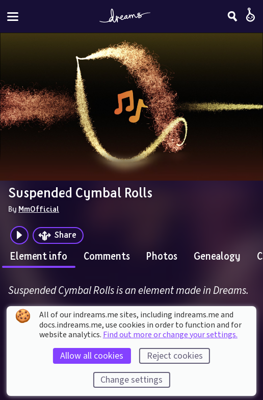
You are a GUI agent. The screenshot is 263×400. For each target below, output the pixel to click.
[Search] (232, 16)
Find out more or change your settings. (170, 335)
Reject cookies (175, 355)
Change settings (131, 379)
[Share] (58, 235)
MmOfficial (38, 209)
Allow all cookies (91, 355)
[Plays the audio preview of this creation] (19, 235)
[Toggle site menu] (13, 16)
